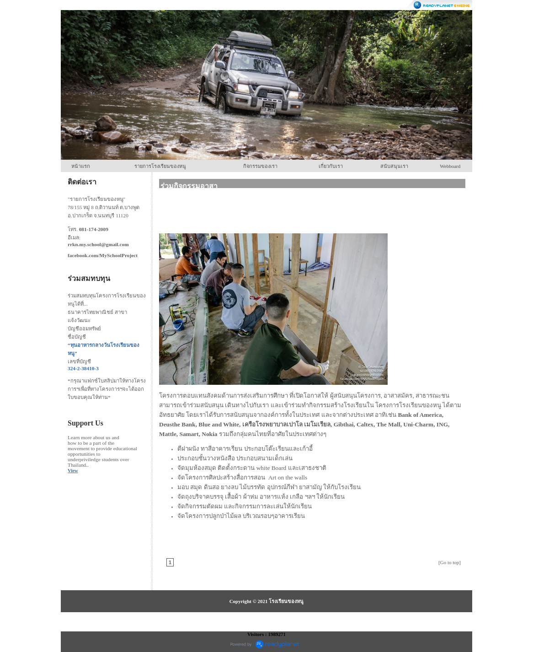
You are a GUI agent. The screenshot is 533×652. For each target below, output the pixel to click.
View (73, 470)
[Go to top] (449, 562)
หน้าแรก (80, 166)
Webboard (450, 166)
